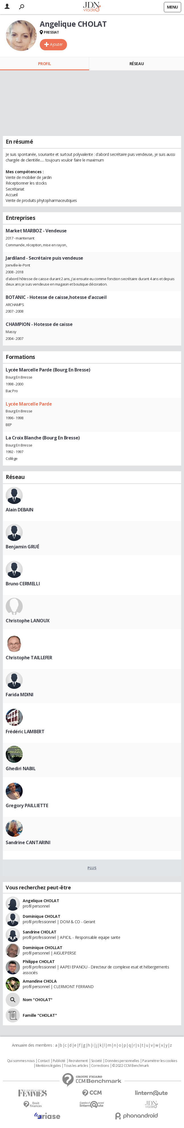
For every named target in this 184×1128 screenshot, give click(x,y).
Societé (96, 1061)
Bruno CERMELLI (23, 583)
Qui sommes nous (21, 1061)
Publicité (59, 1061)
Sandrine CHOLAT (40, 932)
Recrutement (78, 1061)
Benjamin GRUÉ (22, 547)
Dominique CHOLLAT (42, 947)
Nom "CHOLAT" (38, 999)
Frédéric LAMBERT (25, 731)
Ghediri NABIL (21, 768)
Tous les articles (76, 1066)
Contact (43, 1061)
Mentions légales (48, 1066)
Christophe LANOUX (28, 620)
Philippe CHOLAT (39, 961)
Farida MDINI (20, 694)
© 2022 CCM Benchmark (130, 1066)
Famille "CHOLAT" (40, 1015)
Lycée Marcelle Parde (29, 404)
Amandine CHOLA (40, 981)
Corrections (100, 1066)
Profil (44, 63)
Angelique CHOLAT (41, 900)
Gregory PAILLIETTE (27, 805)
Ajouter (56, 44)
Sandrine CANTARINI (28, 842)
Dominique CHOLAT (41, 916)
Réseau (136, 63)
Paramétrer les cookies (159, 1061)
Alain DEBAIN (20, 510)
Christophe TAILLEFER (29, 657)
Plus (91, 867)
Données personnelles (122, 1061)
